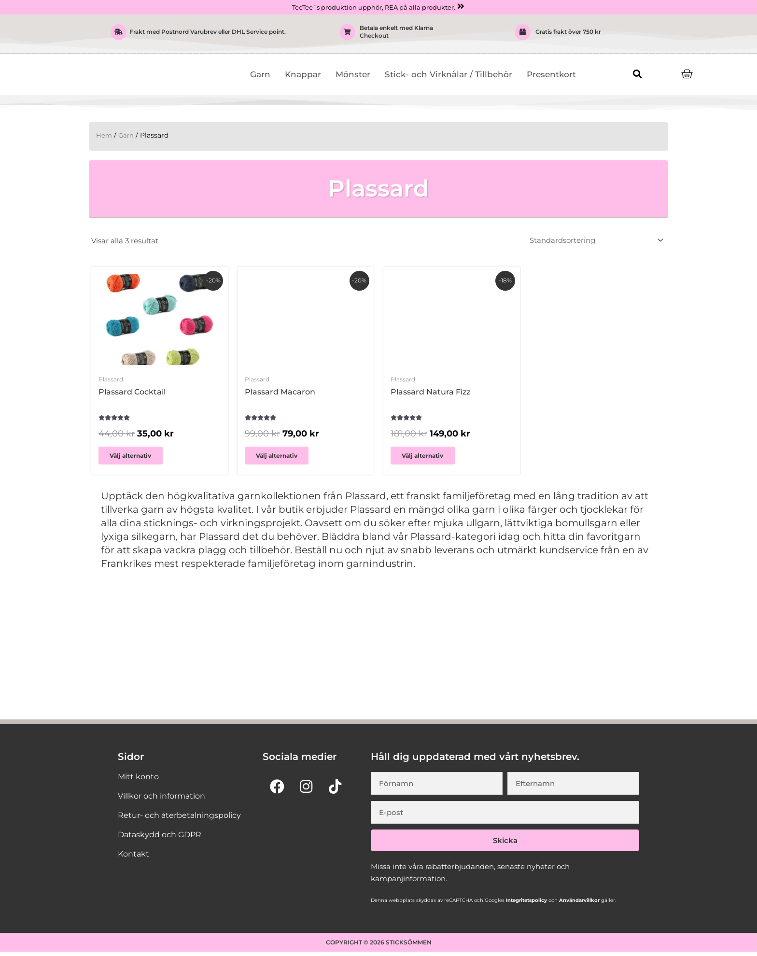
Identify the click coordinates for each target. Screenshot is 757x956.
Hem (104, 136)
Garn (260, 75)
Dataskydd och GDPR (159, 838)
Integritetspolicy (526, 904)
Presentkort (551, 75)
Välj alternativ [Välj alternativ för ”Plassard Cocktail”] (136, 458)
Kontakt (133, 857)
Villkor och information (161, 799)
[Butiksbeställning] (594, 241)
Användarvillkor (579, 904)
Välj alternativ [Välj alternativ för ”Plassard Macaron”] (282, 458)
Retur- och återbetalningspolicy (179, 819)
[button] (637, 74)
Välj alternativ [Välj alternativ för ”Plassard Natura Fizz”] (428, 458)
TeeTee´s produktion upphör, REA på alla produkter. (373, 7)
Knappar (303, 75)
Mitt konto (138, 780)
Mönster (353, 75)
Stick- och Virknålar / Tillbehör (448, 75)
